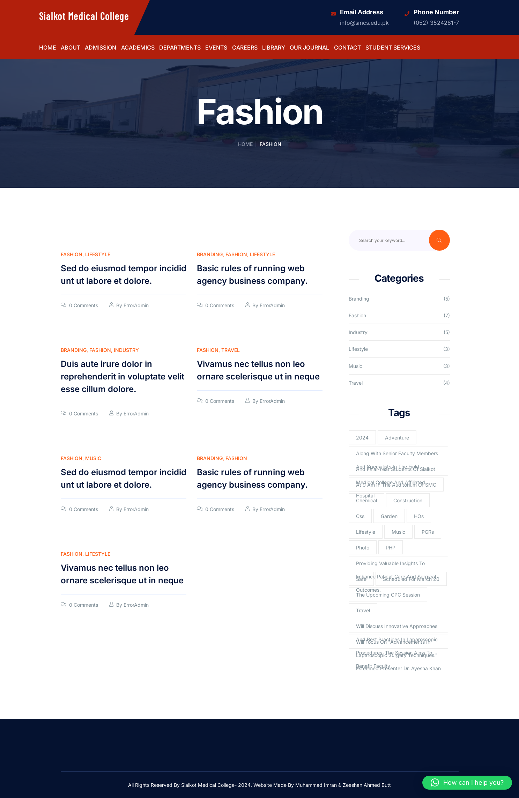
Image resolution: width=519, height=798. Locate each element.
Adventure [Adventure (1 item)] (397, 438)
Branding (210, 254)
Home (47, 47)
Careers (245, 47)
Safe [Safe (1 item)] (361, 579)
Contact (347, 47)
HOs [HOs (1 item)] (419, 516)
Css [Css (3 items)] (360, 516)
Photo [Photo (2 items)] (362, 548)
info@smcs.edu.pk (364, 22)
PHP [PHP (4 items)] (390, 548)
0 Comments (83, 305)
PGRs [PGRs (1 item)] (428, 532)
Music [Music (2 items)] (398, 532)
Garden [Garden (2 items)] (389, 516)
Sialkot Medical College (84, 15)
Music (93, 458)
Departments (180, 47)
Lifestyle (97, 254)
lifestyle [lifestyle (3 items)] (365, 532)
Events (216, 47)
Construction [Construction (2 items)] (407, 500)
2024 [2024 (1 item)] (362, 438)
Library (273, 47)
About (70, 47)
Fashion (71, 254)
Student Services (392, 47)
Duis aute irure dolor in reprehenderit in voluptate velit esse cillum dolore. (122, 376)
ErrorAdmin (136, 305)
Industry (126, 350)
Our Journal (309, 47)
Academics (138, 47)
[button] (467, 783)
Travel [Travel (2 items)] (363, 610)
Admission (100, 47)
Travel (230, 350)
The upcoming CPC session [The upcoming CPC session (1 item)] (388, 595)
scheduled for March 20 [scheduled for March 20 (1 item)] (411, 579)
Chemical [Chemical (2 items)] (366, 500)
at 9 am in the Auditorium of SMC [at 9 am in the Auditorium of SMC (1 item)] (396, 485)
